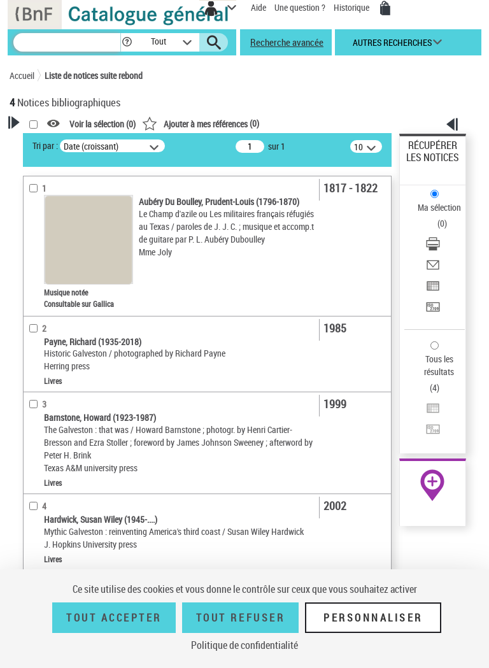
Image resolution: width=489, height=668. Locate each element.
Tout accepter (114, 618)
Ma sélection (439, 207)
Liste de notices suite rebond (94, 75)
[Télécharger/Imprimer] (433, 248)
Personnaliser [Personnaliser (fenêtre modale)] (373, 618)
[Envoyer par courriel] (433, 269)
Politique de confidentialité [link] (244, 645)
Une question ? (299, 7)
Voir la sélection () (102, 124)
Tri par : (45, 145)
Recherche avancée (286, 42)
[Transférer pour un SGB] (433, 311)
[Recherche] (66, 42)
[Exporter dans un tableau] (433, 290)
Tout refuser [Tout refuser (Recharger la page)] (240, 618)
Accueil (22, 75)
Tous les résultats (439, 365)
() (200, 123)
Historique (352, 7)
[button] (127, 42)
